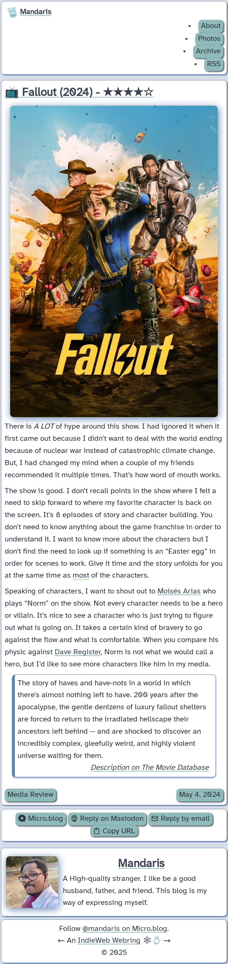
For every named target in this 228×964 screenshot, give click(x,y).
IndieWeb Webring (109, 941)
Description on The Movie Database (150, 768)
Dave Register (78, 652)
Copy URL (114, 831)
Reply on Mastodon (107, 819)
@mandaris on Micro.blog (124, 929)
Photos (209, 39)
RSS (214, 64)
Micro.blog (40, 819)
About (211, 26)
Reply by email (180, 819)
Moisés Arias (179, 592)
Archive (208, 51)
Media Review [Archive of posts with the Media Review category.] (30, 795)
